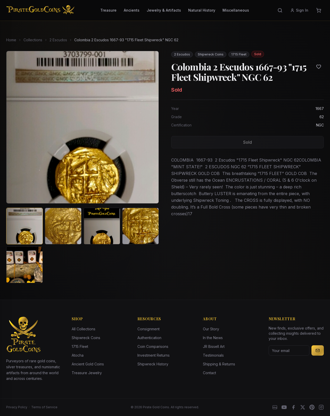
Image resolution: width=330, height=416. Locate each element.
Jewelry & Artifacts (164, 10)
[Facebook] (293, 407)
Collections (32, 40)
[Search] (280, 10)
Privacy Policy (16, 407)
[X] (302, 407)
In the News (213, 337)
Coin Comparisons (152, 346)
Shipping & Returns (219, 364)
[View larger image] (82, 127)
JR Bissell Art (214, 346)
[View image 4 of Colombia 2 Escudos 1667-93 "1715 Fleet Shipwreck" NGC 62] (140, 226)
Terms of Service (44, 407)
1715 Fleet (80, 346)
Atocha (78, 355)
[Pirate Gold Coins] (40, 10)
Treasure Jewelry (87, 373)
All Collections (83, 329)
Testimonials (213, 355)
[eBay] (274, 407)
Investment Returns (153, 355)
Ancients (131, 10)
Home (11, 40)
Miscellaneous (235, 10)
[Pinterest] (312, 407)
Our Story (211, 329)
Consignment (148, 329)
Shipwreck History (152, 364)
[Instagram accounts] (321, 407)
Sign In (299, 10)
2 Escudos (58, 40)
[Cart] (319, 10)
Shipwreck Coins (86, 337)
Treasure (108, 10)
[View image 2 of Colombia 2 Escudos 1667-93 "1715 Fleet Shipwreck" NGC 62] (63, 226)
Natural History (201, 10)
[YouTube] (284, 407)
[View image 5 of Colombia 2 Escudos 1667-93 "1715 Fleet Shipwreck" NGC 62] (24, 264)
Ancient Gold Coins (88, 364)
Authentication (149, 337)
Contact (209, 373)
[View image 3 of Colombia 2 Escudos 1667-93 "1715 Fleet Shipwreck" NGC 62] (102, 226)
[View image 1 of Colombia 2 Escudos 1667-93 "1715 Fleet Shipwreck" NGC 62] (24, 226)
